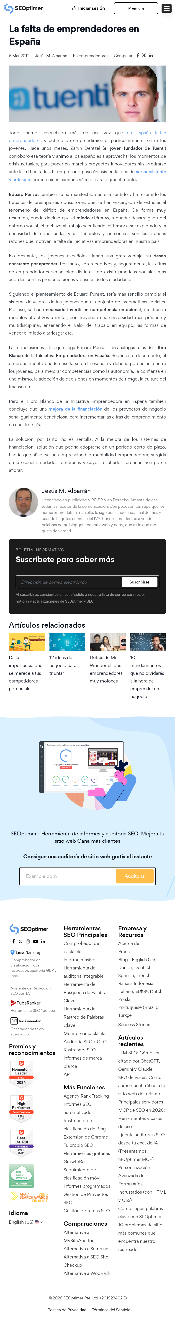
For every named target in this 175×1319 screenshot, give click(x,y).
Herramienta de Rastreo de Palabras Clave (84, 1017)
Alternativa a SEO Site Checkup (86, 1261)
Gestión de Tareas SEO (87, 1211)
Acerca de (128, 943)
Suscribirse (139, 582)
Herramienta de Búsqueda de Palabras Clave (86, 992)
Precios (126, 951)
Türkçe (125, 1015)
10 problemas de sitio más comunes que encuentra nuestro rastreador (140, 1237)
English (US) (144, 959)
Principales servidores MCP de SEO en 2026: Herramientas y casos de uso (141, 1114)
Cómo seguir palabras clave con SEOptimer (140, 1212)
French (143, 975)
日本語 (141, 991)
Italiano (125, 991)
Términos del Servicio (111, 1309)
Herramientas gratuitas (87, 1153)
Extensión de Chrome (86, 1137)
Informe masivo (79, 960)
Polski (124, 999)
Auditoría (134, 876)
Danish (125, 967)
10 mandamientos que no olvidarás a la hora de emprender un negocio (147, 676)
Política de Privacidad (67, 1309)
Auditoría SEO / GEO (85, 1042)
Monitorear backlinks (85, 1033)
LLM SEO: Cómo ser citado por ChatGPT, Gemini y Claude (139, 1061)
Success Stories (134, 1024)
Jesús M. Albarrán (51, 55)
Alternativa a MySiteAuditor (79, 1236)
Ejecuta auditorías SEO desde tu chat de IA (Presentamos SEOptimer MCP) (141, 1147)
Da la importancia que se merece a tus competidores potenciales (25, 673)
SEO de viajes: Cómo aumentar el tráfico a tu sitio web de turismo (141, 1085)
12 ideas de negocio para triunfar (62, 665)
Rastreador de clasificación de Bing (85, 1125)
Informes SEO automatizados (79, 1108)
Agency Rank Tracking (86, 1096)
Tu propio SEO (78, 1145)
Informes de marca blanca (83, 1062)
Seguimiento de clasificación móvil (83, 1174)
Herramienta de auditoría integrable (83, 972)
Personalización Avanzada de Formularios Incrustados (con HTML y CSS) (142, 1183)
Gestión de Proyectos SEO (86, 1198)
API (67, 1074)
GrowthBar (75, 1161)
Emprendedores (93, 55)
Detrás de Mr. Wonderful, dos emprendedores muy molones (106, 669)
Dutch (156, 991)
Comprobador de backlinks (81, 947)
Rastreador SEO (80, 1050)
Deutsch (143, 967)
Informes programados (87, 1186)
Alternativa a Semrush (86, 1249)
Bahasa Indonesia (135, 983)
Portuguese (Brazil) (137, 1007)
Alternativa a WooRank (87, 1273)
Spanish (126, 975)
